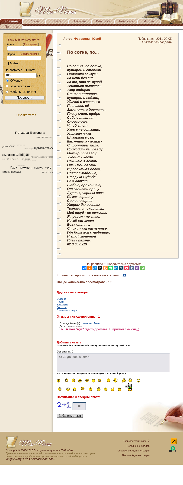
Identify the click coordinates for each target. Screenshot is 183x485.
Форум (149, 21)
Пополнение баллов (138, 445)
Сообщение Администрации (133, 450)
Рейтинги (126, 21)
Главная (11, 21)
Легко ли (62, 307)
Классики (103, 21)
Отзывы (80, 21)
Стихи (34, 21)
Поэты (57, 21)
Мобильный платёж (21, 91)
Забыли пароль (29, 54)
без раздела (163, 42)
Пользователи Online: (136, 441)
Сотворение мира (67, 310)
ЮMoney (14, 80)
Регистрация (30, 44)
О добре (61, 298)
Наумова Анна (91, 323)
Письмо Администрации (135, 455)
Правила (11, 27)
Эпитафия (62, 304)
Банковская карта (20, 86)
